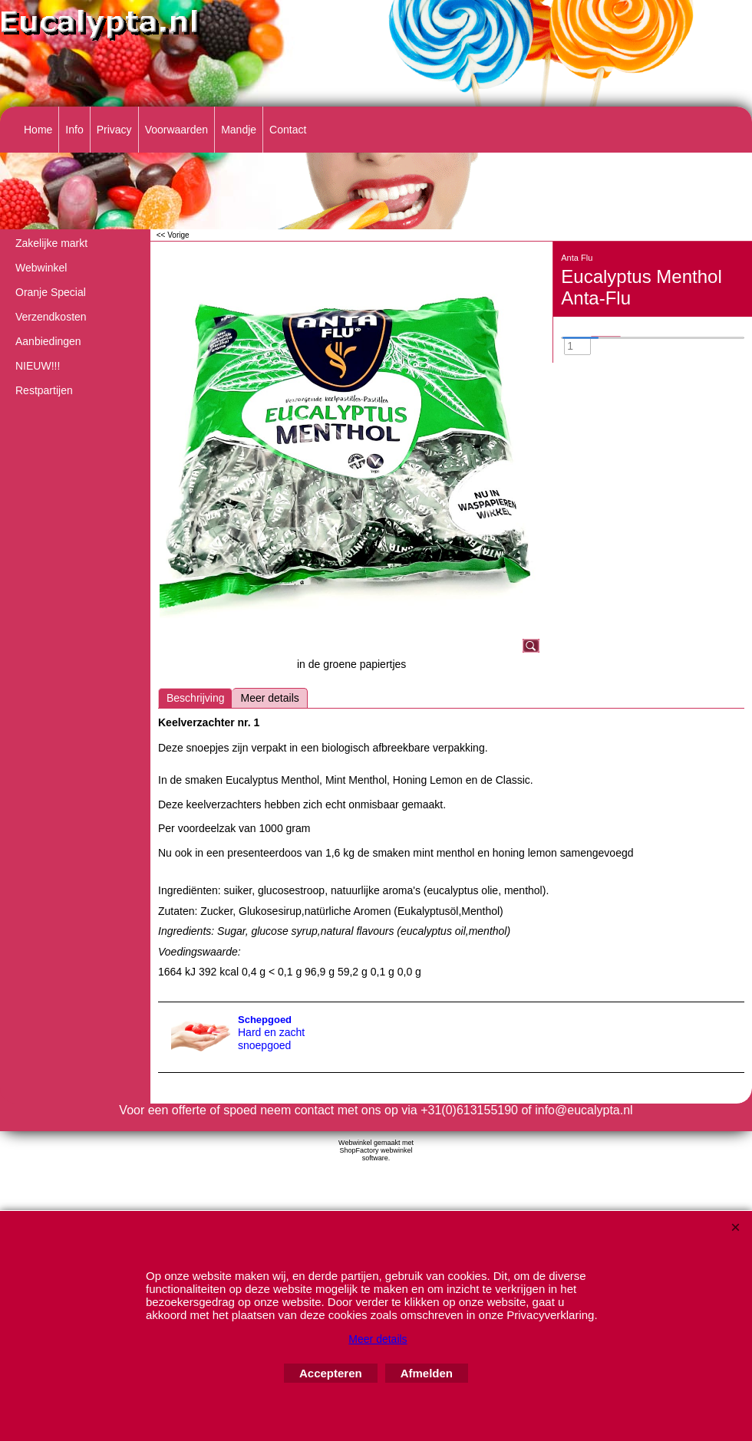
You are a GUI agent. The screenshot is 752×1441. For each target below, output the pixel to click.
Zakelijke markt (51, 243)
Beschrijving (195, 698)
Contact (287, 129)
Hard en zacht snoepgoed (271, 1038)
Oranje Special (50, 292)
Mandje (238, 129)
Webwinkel (41, 268)
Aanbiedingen (48, 341)
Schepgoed (265, 1019)
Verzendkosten (51, 317)
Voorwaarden (177, 129)
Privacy (114, 129)
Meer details (269, 698)
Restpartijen (44, 390)
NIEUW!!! (37, 366)
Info (74, 129)
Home (38, 129)
